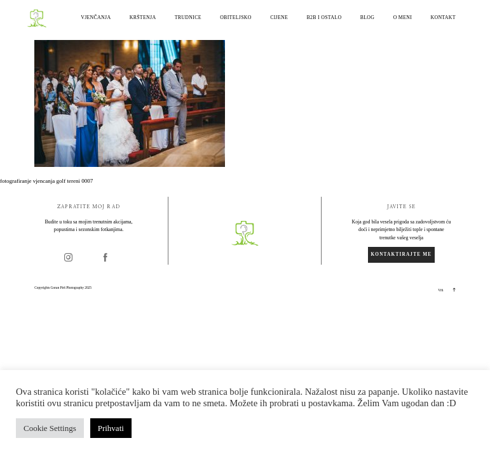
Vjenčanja (96, 17)
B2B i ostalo (323, 17)
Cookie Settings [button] (50, 428)
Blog (367, 17)
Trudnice (188, 17)
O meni (402, 17)
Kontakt (442, 17)
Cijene (279, 17)
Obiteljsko (236, 17)
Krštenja (143, 17)
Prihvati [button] (111, 428)
